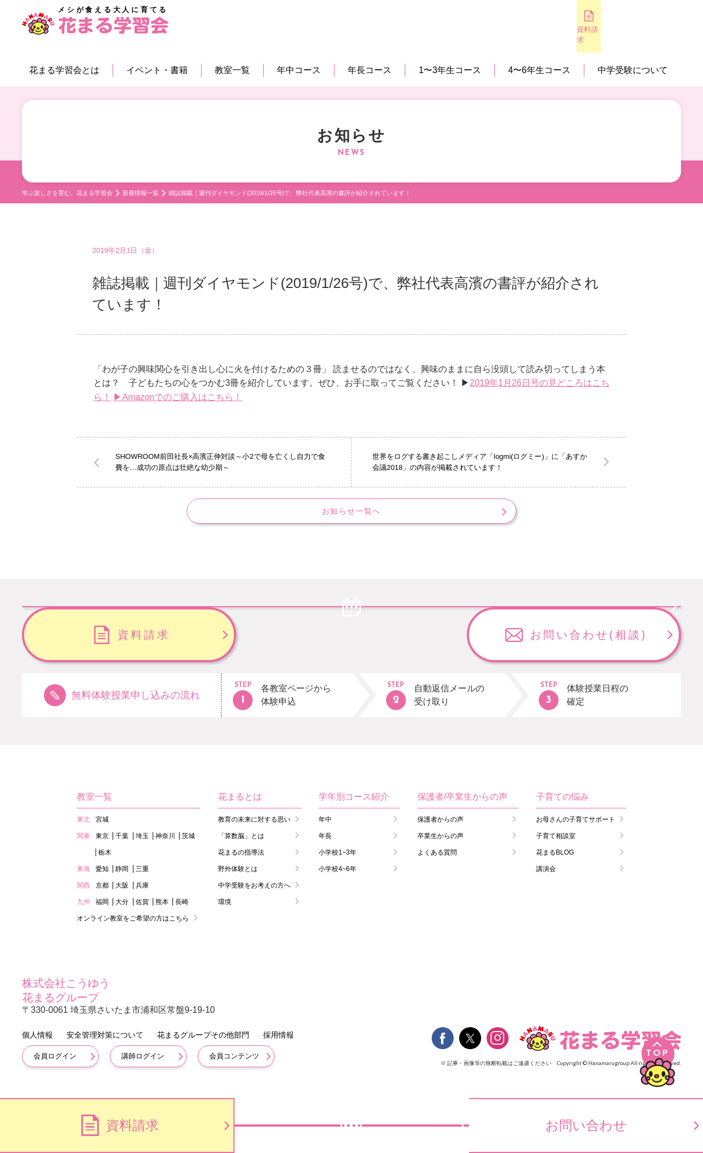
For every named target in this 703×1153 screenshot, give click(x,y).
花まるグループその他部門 (203, 1043)
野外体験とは (238, 878)
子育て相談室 (556, 845)
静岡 (122, 878)
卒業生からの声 (440, 845)
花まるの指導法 (241, 861)
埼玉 (142, 845)
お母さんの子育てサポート (575, 828)
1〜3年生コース (450, 70)
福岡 (102, 910)
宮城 (102, 828)
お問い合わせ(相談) (588, 644)
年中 (325, 828)
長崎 (181, 910)
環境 (224, 910)
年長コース (370, 70)
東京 (102, 845)
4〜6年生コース (539, 70)
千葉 (122, 845)
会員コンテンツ (234, 1065)
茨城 (188, 845)
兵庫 (142, 894)
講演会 (546, 878)
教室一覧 (232, 70)
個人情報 (37, 1043)
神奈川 (165, 845)
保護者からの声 (440, 828)
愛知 (102, 878)
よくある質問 (437, 861)
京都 (102, 894)
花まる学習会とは (64, 70)
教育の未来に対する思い (254, 828)
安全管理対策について (104, 1043)
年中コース (299, 70)
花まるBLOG (555, 861)
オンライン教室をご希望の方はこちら (133, 927)
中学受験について (633, 70)
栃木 (104, 861)
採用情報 (278, 1043)
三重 (142, 878)
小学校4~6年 (337, 878)
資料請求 (516, 34)
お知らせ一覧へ (351, 516)
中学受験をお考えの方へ (254, 894)
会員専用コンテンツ (648, 35)
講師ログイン (142, 1065)
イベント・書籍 (157, 70)
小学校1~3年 (337, 861)
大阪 (122, 894)
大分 (122, 910)
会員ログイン (55, 1065)
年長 (325, 845)
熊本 (162, 910)
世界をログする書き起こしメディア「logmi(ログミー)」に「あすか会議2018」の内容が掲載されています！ (479, 462)
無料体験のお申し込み (582, 35)
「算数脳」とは (241, 845)
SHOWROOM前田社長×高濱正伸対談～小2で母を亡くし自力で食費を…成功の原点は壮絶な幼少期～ (220, 462)
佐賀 (142, 910)
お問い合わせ (586, 1125)
